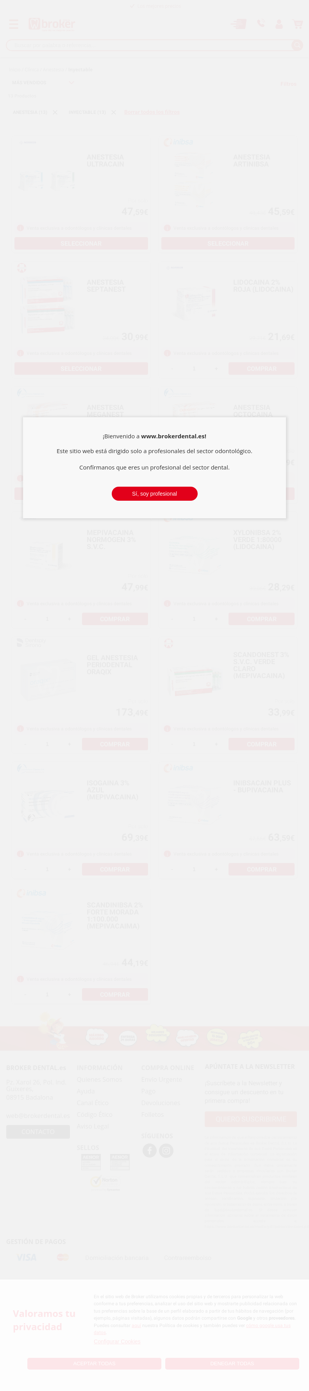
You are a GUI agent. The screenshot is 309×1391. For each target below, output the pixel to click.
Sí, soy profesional (154, 494)
